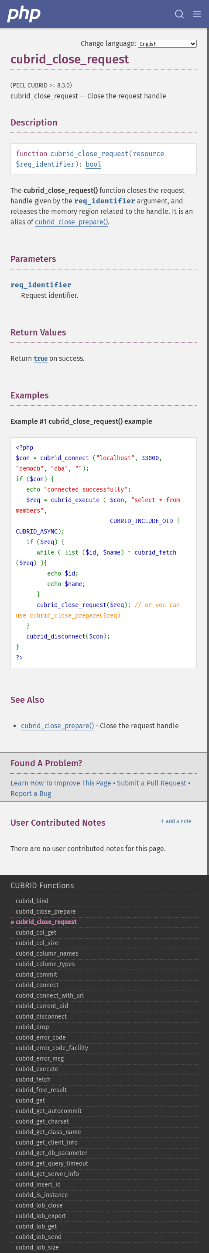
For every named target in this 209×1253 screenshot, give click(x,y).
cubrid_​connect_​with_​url (50, 995)
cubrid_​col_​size (37, 943)
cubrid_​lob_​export (41, 1216)
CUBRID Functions (42, 885)
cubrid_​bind (32, 901)
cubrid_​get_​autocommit (49, 1111)
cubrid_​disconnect (41, 1016)
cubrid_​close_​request (46, 922)
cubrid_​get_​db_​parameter (51, 1153)
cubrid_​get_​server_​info (47, 1174)
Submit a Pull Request (151, 783)
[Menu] (197, 14)
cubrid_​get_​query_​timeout (52, 1163)
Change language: (108, 43)
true (41, 359)
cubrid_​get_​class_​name (48, 1132)
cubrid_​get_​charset (42, 1121)
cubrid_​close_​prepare (46, 911)
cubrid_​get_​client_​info (47, 1142)
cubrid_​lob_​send (39, 1237)
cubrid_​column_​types (45, 964)
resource (148, 154)
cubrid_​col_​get (36, 932)
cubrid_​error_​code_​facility (52, 1048)
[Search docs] (179, 14)
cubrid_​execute (37, 1069)
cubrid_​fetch (33, 1079)
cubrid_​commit (36, 974)
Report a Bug (30, 793)
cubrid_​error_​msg (40, 1058)
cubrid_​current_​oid (42, 1006)
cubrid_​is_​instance (42, 1195)
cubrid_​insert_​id (38, 1184)
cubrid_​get (30, 1100)
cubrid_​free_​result (41, 1090)
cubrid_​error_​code (41, 1037)
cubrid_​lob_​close (39, 1205)
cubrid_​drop (32, 1027)
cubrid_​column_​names (47, 953)
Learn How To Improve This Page (60, 783)
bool (93, 164)
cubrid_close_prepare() (71, 222)
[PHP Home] (24, 14)
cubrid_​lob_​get (36, 1226)
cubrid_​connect (37, 985)
